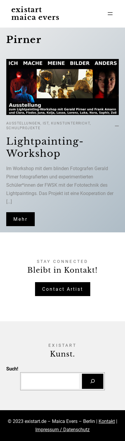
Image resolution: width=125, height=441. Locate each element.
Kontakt (107, 421)
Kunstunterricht (70, 123)
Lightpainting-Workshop (45, 147)
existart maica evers (35, 13)
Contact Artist (62, 289)
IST (46, 123)
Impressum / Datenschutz (62, 429)
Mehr (20, 219)
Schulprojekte (23, 128)
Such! (12, 369)
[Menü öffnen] (110, 13)
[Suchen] (92, 381)
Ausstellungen (23, 123)
